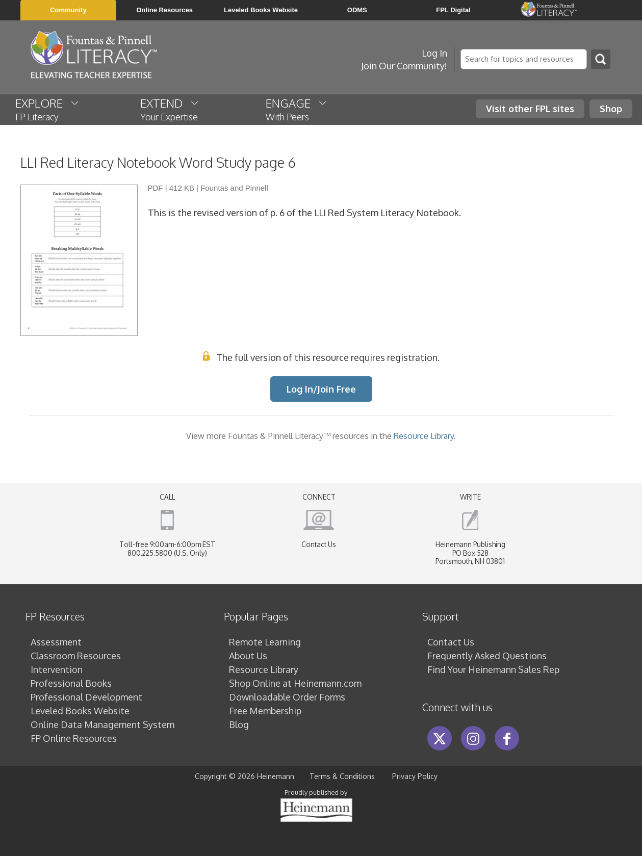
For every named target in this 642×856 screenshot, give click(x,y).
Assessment (56, 641)
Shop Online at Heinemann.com (295, 683)
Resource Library (263, 669)
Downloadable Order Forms (287, 697)
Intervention (57, 669)
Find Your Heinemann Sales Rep (493, 669)
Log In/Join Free (321, 389)
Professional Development (86, 697)
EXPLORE (47, 109)
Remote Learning (265, 641)
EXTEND (170, 109)
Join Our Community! (404, 65)
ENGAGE (297, 109)
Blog (239, 724)
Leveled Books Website (80, 710)
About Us (248, 655)
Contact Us (318, 544)
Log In (434, 53)
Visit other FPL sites (530, 108)
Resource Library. (425, 435)
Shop (611, 108)
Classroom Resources (76, 655)
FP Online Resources (74, 738)
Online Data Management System (102, 724)
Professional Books (71, 683)
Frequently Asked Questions (487, 655)
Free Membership (265, 710)
